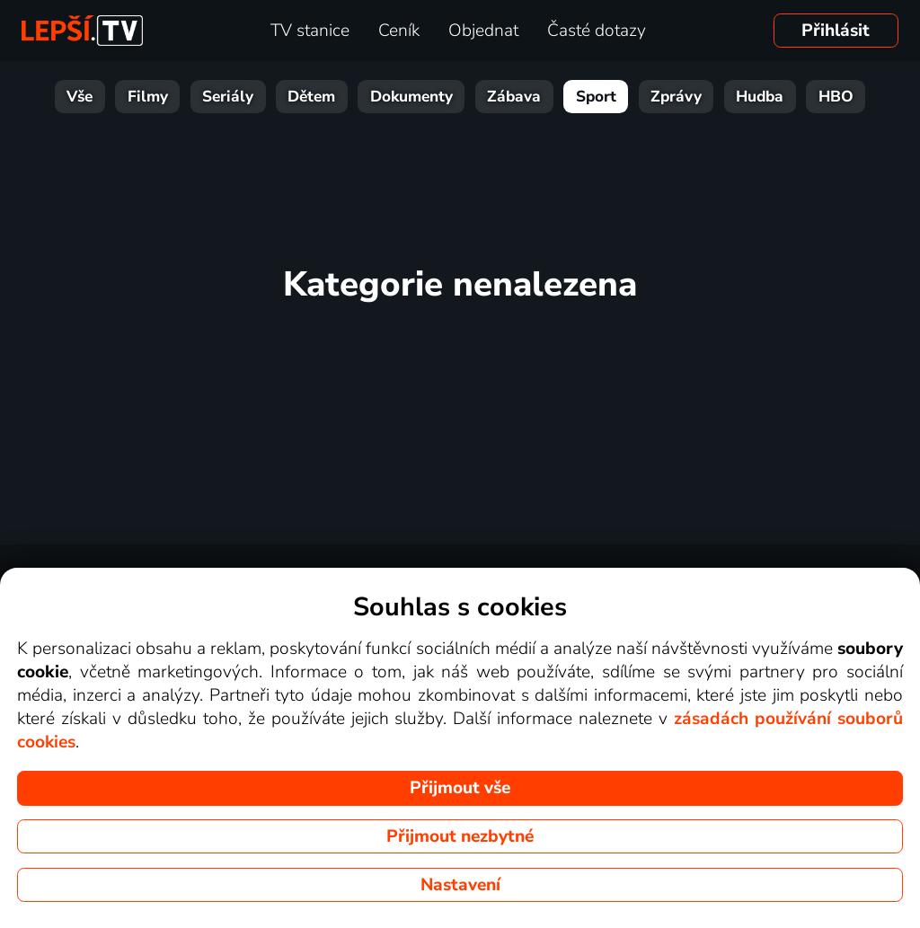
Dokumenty (411, 96)
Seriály (227, 96)
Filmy (148, 96)
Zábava (514, 96)
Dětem (311, 96)
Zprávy (676, 96)
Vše (79, 96)
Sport (596, 96)
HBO (836, 96)
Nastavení (460, 885)
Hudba (759, 96)
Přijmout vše (460, 788)
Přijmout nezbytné (460, 836)
